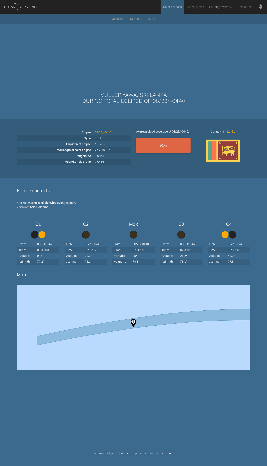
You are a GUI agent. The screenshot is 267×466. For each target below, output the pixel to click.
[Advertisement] (133, 53)
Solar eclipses (172, 7)
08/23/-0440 (103, 132)
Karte (151, 18)
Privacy (154, 453)
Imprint (136, 453)
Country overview (220, 7)
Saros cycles (195, 7)
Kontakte (136, 18)
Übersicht (118, 18)
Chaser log (245, 7)
